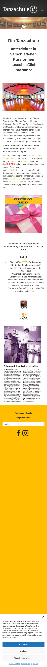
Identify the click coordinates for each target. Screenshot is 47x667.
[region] (23, 23)
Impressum (34, 664)
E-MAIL (32, 291)
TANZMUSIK (17, 182)
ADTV (23, 262)
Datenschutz (25, 664)
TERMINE (25, 161)
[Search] (23, 424)
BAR (12, 170)
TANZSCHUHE (16, 179)
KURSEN (10, 164)
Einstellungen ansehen (23, 658)
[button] (43, 616)
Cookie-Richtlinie (14, 664)
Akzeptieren (23, 644)
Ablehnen (23, 651)
